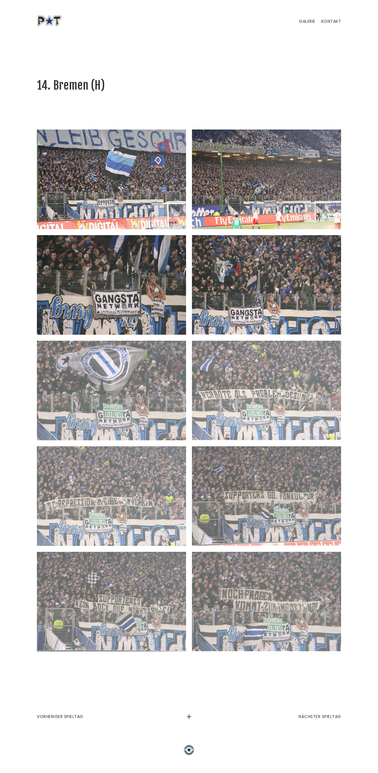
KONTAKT (331, 21)
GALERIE (307, 21)
